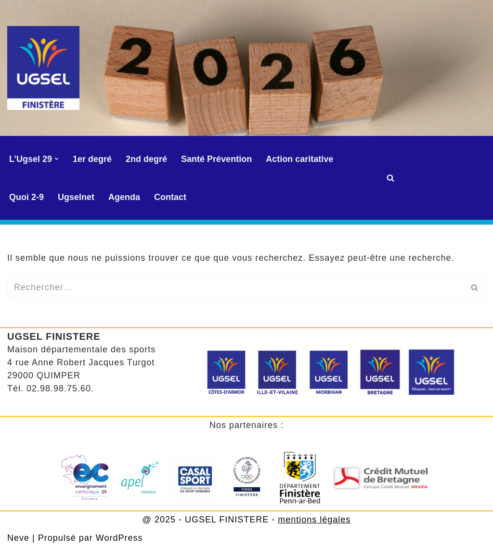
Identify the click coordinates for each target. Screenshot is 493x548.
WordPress (119, 538)
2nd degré (146, 159)
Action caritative (299, 159)
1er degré (92, 159)
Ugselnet (76, 197)
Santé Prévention (216, 159)
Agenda (124, 197)
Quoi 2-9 (26, 197)
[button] (56, 159)
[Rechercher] (390, 178)
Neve (18, 538)
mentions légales (314, 519)
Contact (170, 197)
